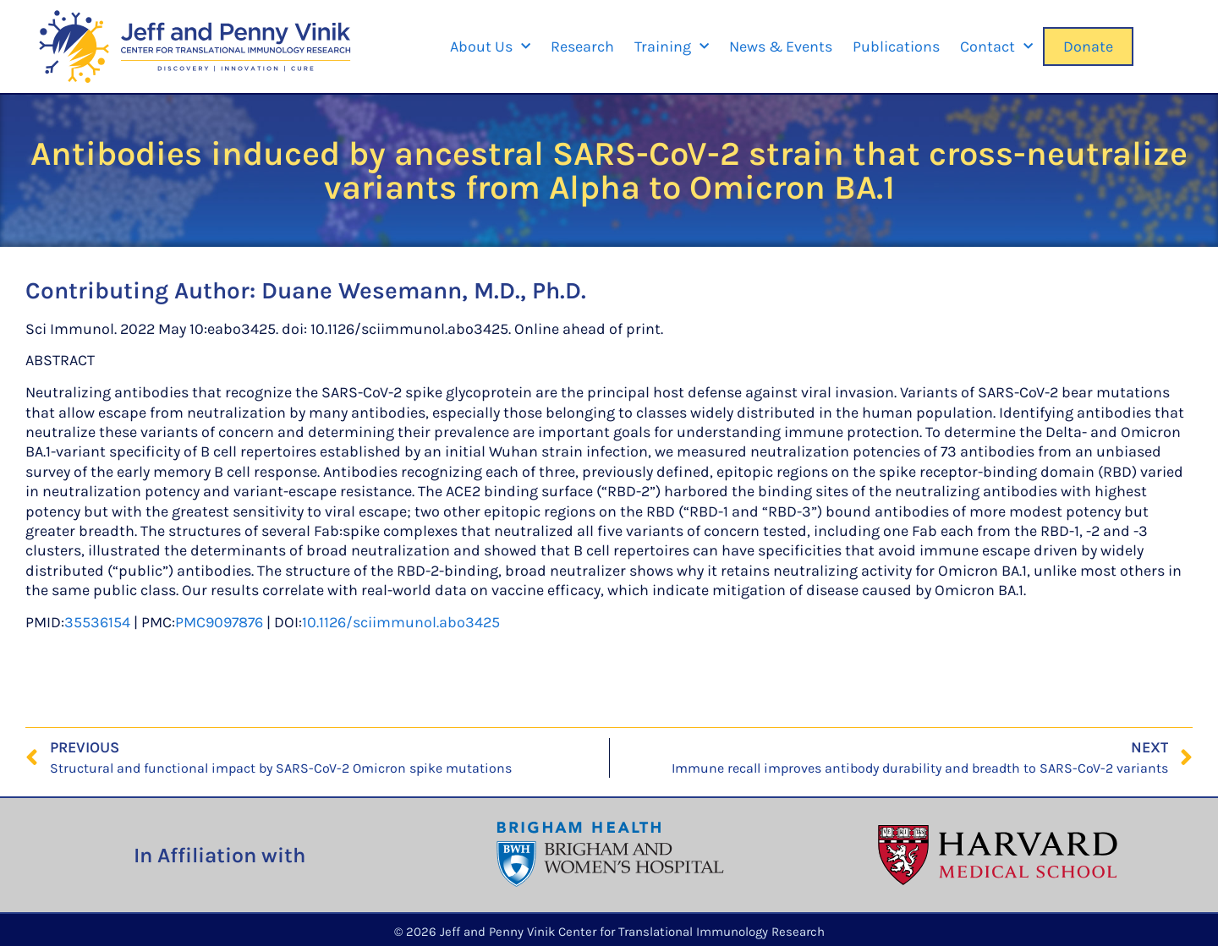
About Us (490, 47)
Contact (996, 47)
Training (671, 47)
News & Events (780, 46)
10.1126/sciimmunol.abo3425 (401, 622)
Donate (1088, 46)
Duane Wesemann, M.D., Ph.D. (423, 290)
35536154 (97, 622)
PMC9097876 (219, 622)
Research (582, 46)
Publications (896, 46)
